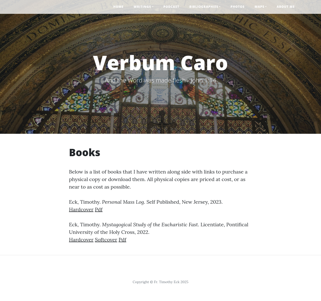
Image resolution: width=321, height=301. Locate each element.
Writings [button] (142, 7)
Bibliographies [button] (203, 7)
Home (118, 7)
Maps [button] (259, 7)
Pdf (99, 209)
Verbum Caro (160, 62)
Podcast (171, 7)
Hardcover (81, 209)
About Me (286, 7)
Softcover (106, 239)
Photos (237, 7)
